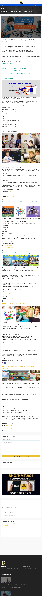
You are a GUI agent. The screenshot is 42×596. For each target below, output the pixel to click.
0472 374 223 (9, 298)
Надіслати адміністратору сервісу (21, 456)
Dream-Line (38, 594)
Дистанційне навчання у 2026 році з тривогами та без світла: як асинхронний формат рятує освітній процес (20, 524)
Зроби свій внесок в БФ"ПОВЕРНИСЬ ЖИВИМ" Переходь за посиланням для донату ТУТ (21, 5)
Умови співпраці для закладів (29, 568)
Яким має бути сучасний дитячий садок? (11, 531)
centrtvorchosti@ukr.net (10, 428)
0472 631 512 (9, 247)
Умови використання (27, 564)
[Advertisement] (21, 545)
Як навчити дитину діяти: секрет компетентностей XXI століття (15, 534)
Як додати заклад (26, 566)
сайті (10, 191)
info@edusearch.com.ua (10, 571)
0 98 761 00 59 (10, 358)
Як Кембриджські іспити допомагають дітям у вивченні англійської (16, 528)
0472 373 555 (9, 425)
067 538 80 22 (10, 196)
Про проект (25, 561)
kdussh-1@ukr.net (8, 245)
